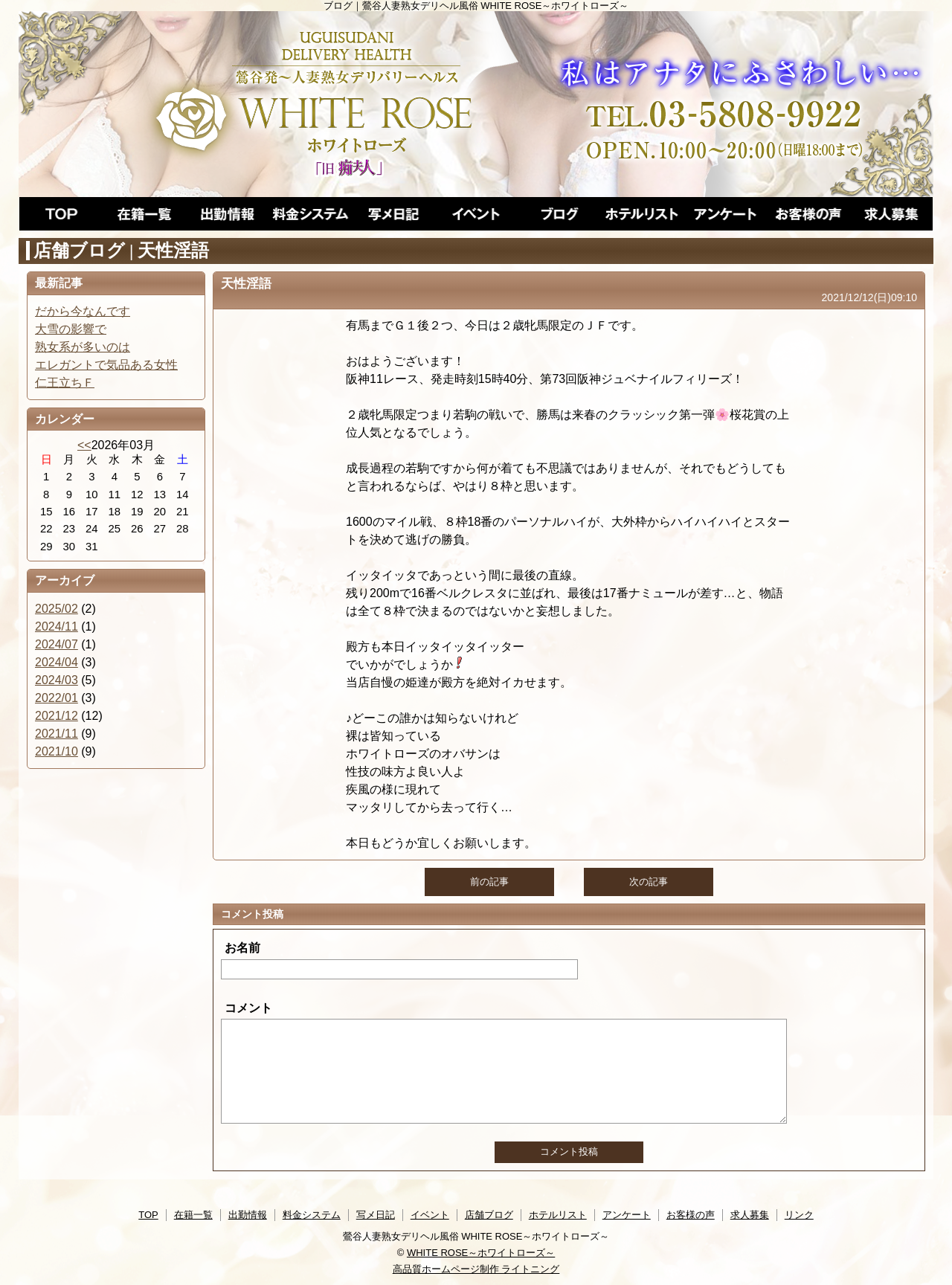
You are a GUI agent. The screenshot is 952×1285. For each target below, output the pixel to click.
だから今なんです (82, 311)
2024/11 (56, 626)
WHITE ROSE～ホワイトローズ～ (481, 1252)
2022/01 (56, 698)
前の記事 (489, 881)
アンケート (626, 1214)
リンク (799, 1214)
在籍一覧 (193, 1214)
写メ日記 (375, 1214)
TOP (148, 1214)
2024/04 (56, 662)
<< (84, 445)
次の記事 (648, 881)
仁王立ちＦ (64, 382)
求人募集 (749, 1214)
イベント (430, 1214)
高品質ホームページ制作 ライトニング (476, 1269)
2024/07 (56, 644)
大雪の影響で (70, 329)
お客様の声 (690, 1214)
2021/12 (56, 715)
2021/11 (56, 733)
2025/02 (56, 608)
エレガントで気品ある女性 (106, 364)
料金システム (312, 1214)
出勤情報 (247, 1214)
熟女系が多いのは (82, 347)
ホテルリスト (558, 1214)
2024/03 (56, 680)
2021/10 (56, 751)
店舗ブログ (489, 1214)
